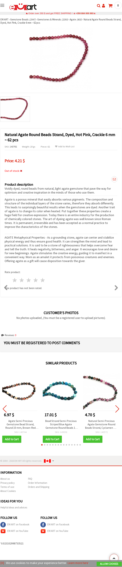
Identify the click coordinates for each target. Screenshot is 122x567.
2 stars (21, 280)
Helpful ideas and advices (13, 507)
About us (5, 478)
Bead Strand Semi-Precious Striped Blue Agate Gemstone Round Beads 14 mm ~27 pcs (61, 424)
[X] (2, 563)
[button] (42, 445)
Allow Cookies (109, 563)
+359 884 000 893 (84, 13)
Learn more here (77, 563)
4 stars (35, 280)
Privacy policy (7, 482)
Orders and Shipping (38, 487)
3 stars (28, 280)
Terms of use (7, 487)
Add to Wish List (64, 146)
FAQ (30, 478)
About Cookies (8, 491)
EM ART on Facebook (14, 524)
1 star (14, 280)
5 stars (42, 280)
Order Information (37, 482)
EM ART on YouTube (14, 531)
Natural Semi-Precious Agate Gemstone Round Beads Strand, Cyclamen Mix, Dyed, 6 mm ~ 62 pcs (101, 424)
